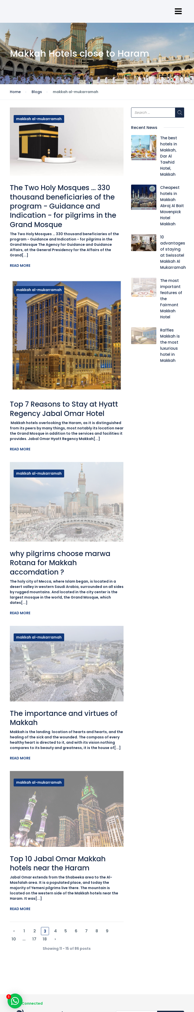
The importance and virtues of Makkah (63, 718)
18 (45, 939)
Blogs (37, 91)
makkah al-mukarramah (39, 118)
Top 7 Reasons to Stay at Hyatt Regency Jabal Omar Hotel (64, 408)
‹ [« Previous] (14, 931)
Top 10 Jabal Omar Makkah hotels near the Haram (58, 863)
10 (14, 939)
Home (15, 91)
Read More (20, 265)
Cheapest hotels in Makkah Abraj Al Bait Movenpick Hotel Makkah (172, 206)
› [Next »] (55, 939)
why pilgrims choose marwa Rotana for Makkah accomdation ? (60, 563)
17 (34, 939)
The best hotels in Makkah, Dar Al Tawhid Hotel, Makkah (168, 156)
